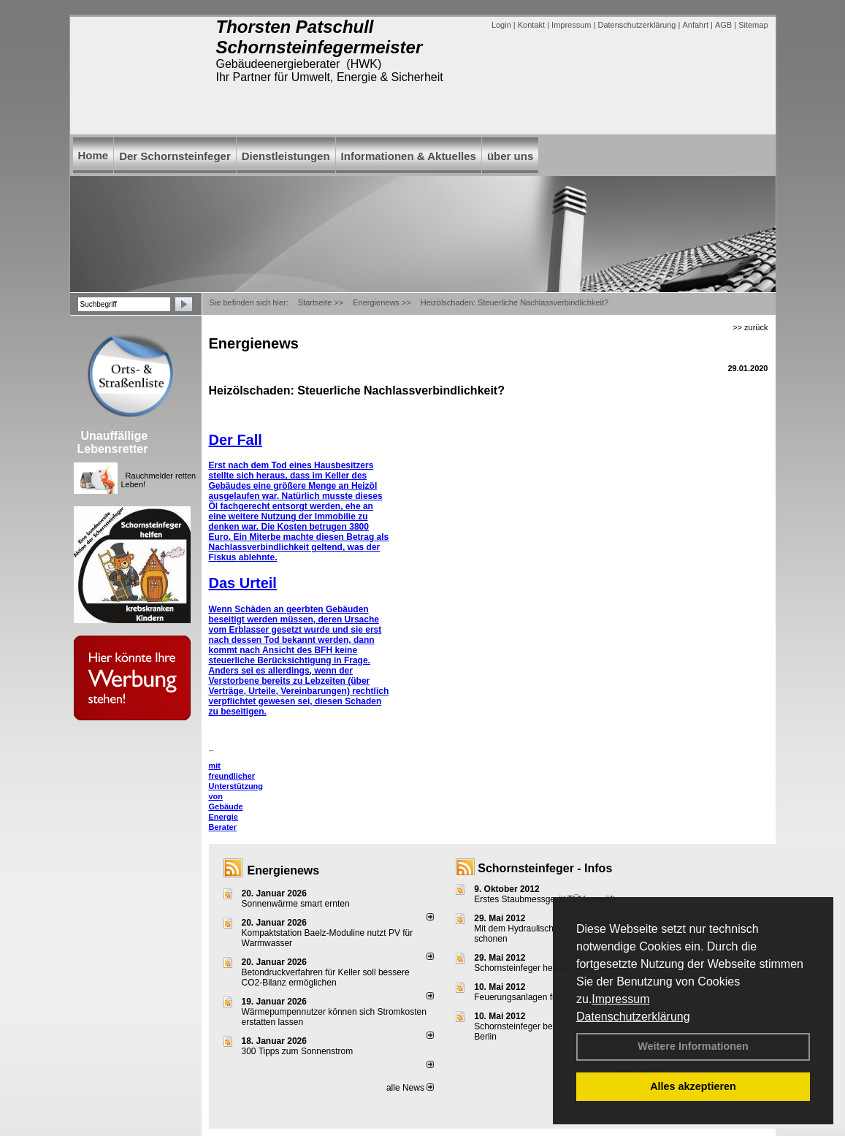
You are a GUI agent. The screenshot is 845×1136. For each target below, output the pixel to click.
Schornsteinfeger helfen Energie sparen (551, 968)
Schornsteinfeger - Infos (545, 868)
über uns (510, 156)
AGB (723, 24)
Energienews (284, 870)
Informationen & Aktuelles (408, 156)
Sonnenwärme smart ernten (296, 904)
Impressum (620, 999)
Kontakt (531, 24)
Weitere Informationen (693, 1046)
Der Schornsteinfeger (175, 156)
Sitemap (753, 24)
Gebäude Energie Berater (226, 816)
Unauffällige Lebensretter (112, 442)
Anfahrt (695, 24)
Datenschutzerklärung (633, 1016)
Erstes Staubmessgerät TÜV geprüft (544, 899)
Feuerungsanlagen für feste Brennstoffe (551, 997)
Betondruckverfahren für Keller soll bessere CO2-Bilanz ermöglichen (326, 977)
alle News (410, 1088)
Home (93, 155)
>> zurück (750, 327)
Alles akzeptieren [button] (693, 1086)
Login (501, 24)
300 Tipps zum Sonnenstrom (297, 1051)
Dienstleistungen (286, 156)
